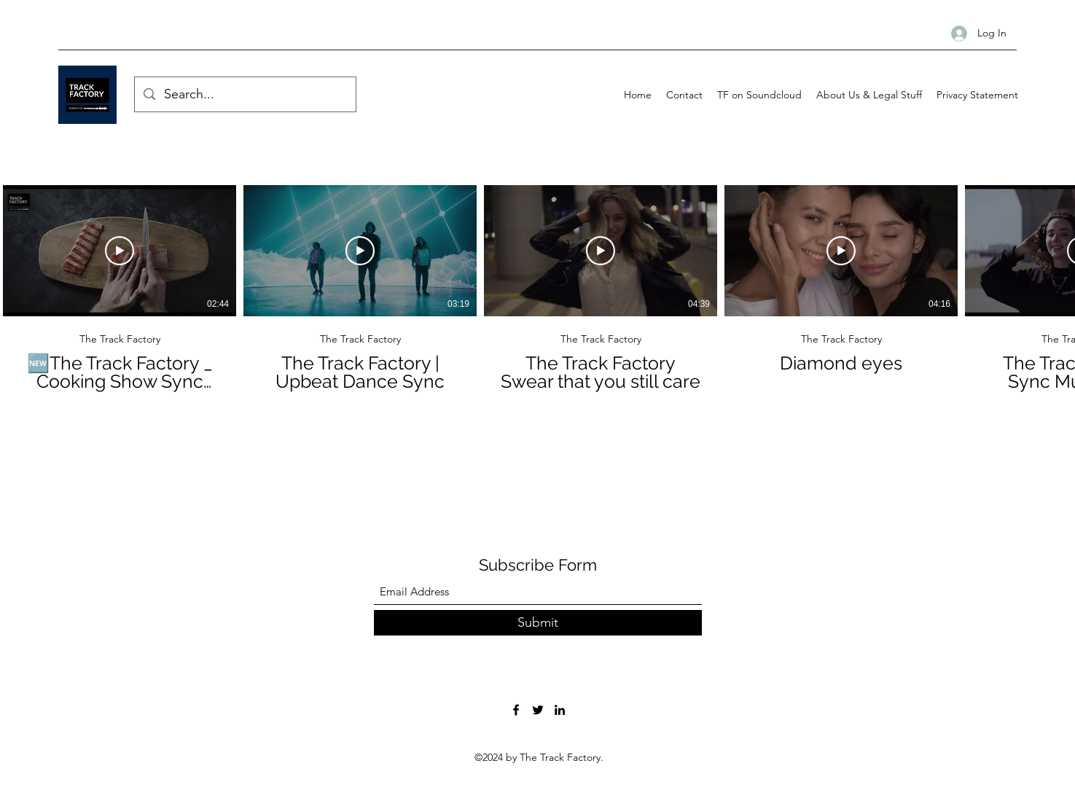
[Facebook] (516, 710)
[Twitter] (538, 710)
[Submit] (538, 622)
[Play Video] (119, 250)
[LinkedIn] (559, 710)
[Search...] (244, 94)
